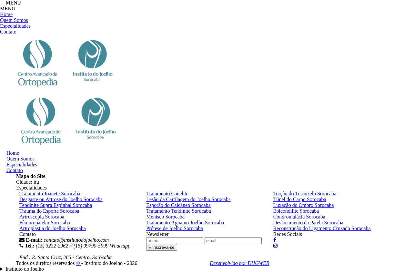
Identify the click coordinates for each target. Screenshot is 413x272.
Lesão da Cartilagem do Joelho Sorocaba (188, 199)
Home (6, 14)
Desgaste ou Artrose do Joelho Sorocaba (61, 199)
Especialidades (15, 26)
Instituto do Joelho (24, 269)
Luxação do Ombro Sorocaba (303, 205)
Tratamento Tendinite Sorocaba (178, 211)
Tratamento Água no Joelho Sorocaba (185, 222)
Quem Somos (14, 20)
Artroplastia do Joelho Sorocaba (52, 228)
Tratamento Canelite (167, 193)
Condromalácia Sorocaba (299, 216)
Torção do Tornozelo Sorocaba (305, 193)
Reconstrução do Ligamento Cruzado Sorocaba (322, 228)
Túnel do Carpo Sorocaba (299, 199)
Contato (8, 31)
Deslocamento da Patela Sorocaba (308, 222)
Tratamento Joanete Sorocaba (49, 193)
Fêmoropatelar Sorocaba (44, 222)
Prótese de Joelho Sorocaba (174, 228)
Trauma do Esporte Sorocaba (49, 211)
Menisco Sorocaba (165, 216)
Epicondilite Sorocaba (296, 211)
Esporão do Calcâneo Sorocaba (178, 205)
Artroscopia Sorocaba (41, 216)
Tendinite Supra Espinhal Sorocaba (55, 205)
